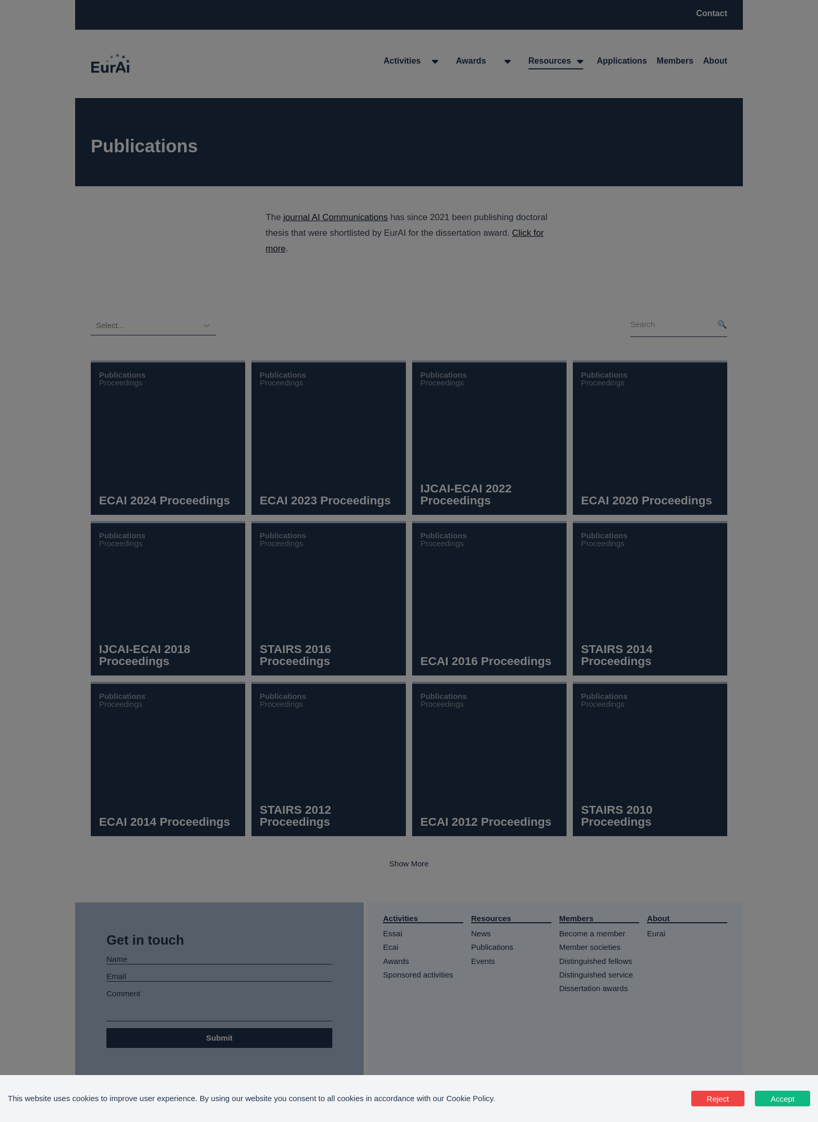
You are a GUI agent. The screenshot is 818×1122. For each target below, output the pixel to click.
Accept (783, 1098)
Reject (718, 1098)
